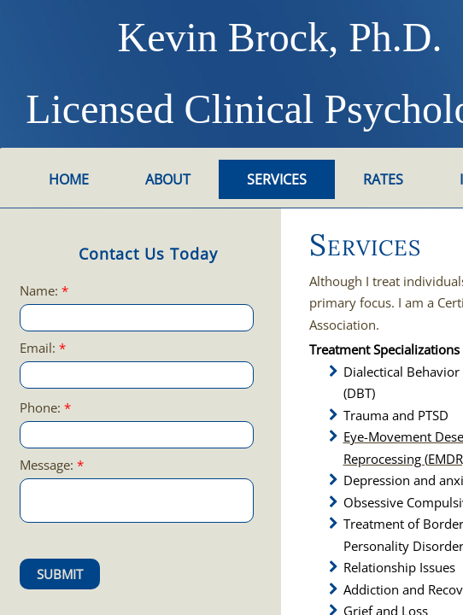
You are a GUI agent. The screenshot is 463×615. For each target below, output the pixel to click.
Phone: (45, 407)
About (167, 179)
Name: (44, 290)
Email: (43, 348)
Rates (383, 179)
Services (277, 179)
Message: (52, 465)
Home (69, 179)
